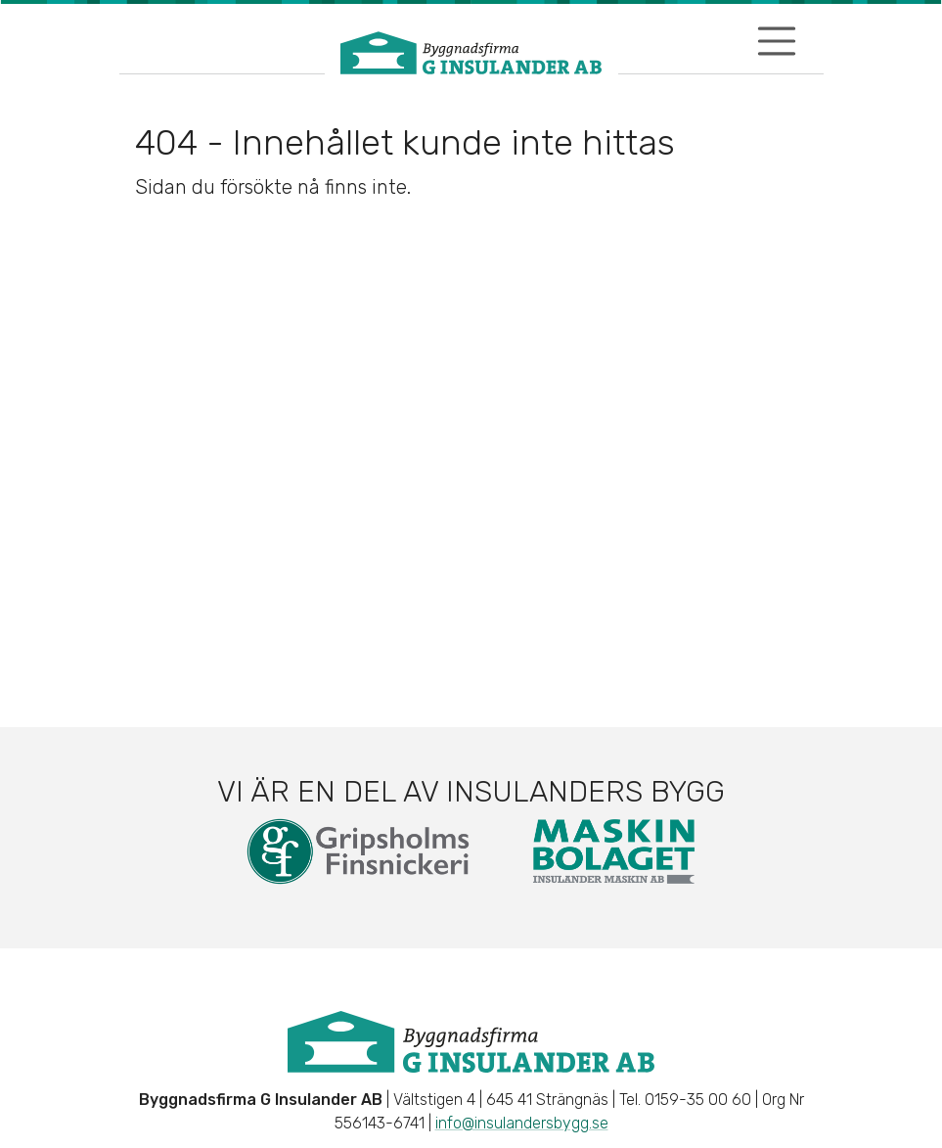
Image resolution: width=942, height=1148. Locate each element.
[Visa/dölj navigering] (776, 41)
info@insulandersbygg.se (521, 1123)
